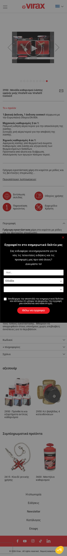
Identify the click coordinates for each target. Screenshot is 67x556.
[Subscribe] (33, 310)
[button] (59, 550)
